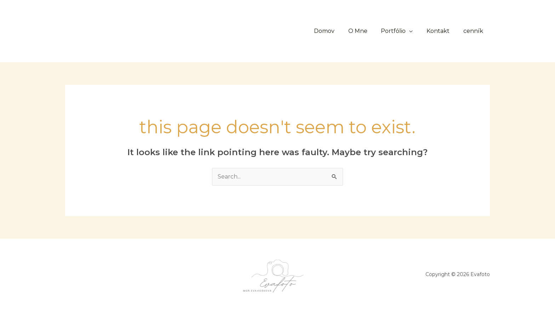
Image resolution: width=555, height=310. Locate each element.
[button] (259, 31)
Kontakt (441, 31)
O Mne (366, 31)
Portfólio (399, 31)
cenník (474, 31)
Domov (335, 31)
